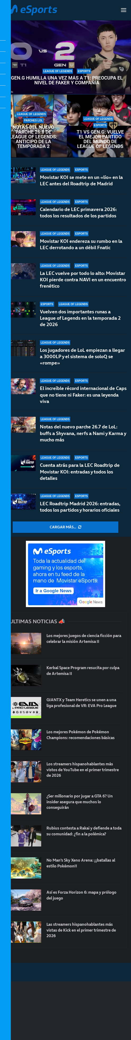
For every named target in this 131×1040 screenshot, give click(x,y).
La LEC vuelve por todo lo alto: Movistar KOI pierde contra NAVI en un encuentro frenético (83, 279)
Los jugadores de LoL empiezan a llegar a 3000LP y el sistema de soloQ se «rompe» (82, 356)
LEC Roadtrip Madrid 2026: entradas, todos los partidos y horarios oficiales (80, 506)
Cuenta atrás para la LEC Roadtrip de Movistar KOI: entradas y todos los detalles (80, 471)
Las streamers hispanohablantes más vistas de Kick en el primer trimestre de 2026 (82, 930)
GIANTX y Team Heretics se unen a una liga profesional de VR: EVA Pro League (80, 706)
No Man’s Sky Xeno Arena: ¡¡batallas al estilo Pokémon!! (83, 863)
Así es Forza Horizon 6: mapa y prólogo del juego (76, 895)
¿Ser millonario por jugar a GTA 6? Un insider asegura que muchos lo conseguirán (82, 802)
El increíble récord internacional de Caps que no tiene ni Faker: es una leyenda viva (83, 395)
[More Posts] (65, 527)
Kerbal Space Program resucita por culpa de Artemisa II (80, 671)
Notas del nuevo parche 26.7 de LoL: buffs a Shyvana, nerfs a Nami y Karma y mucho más (83, 433)
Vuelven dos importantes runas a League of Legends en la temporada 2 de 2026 (80, 318)
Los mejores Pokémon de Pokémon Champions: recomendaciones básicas (82, 735)
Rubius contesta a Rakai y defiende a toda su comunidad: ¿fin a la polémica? (82, 834)
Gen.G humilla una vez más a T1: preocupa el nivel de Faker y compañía (67, 80)
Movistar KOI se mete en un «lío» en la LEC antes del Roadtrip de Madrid (81, 180)
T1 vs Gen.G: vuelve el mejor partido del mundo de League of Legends (100, 139)
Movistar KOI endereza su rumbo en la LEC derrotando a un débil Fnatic (81, 244)
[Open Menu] (123, 10)
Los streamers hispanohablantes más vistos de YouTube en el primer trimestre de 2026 (82, 770)
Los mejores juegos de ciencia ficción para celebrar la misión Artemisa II (82, 638)
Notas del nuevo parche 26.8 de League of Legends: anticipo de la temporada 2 (33, 137)
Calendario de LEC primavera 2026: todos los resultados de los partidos (78, 212)
